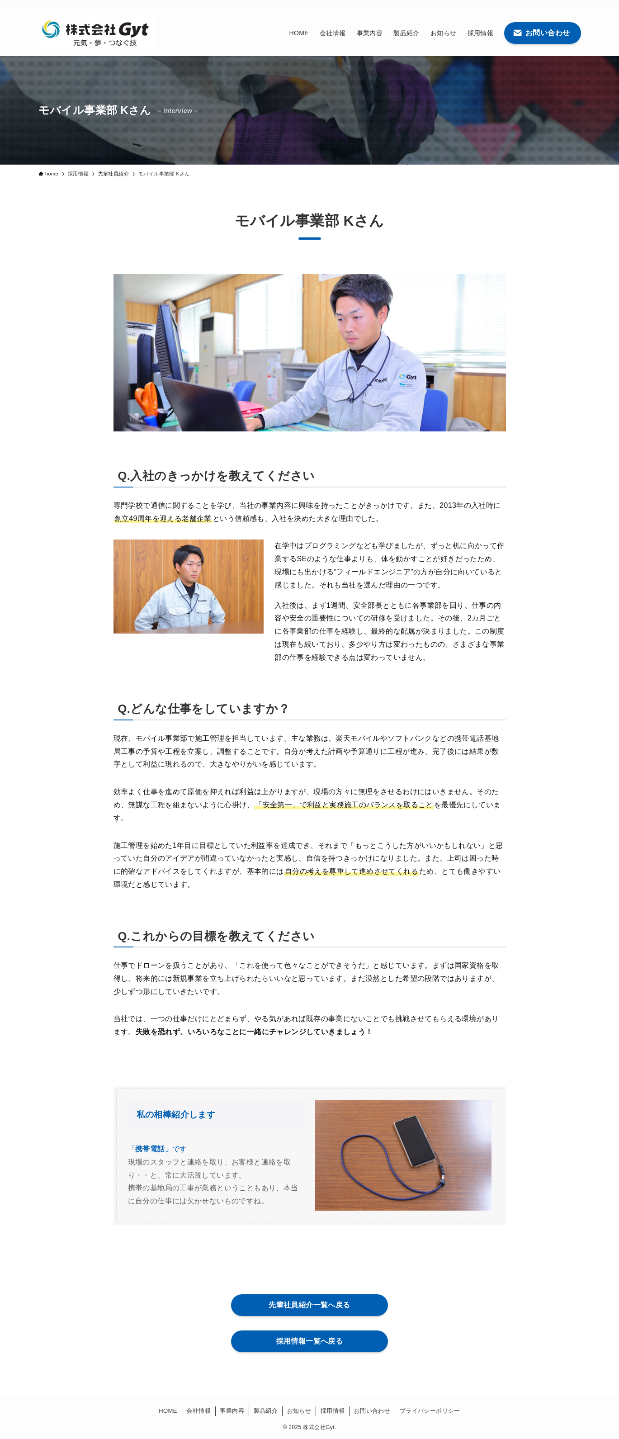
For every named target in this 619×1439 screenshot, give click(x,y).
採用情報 (333, 1410)
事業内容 (232, 1410)
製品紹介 (266, 1410)
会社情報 (198, 1410)
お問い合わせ (372, 1410)
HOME (168, 1410)
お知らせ (299, 1410)
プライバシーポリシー (430, 1410)
